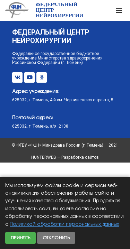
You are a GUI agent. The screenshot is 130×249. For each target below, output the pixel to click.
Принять (20, 238)
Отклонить (56, 238)
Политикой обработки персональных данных (64, 224)
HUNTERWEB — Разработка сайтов (65, 157)
